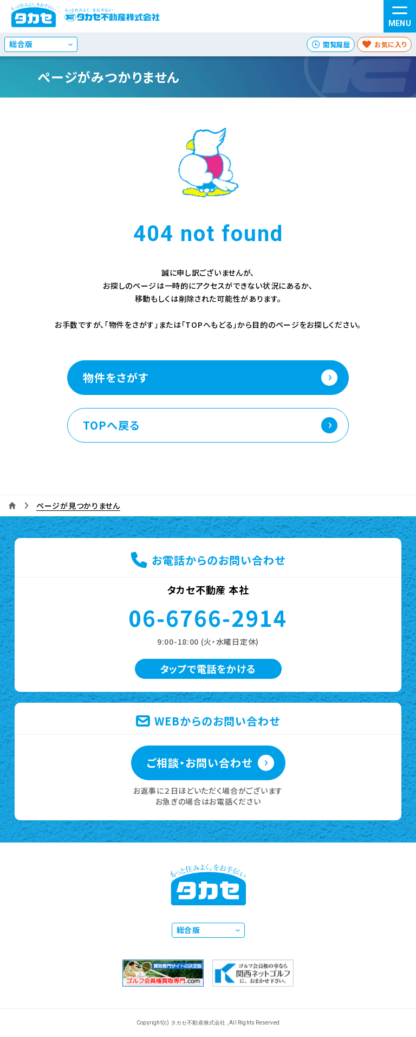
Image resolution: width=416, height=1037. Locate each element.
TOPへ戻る (111, 425)
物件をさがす (115, 377)
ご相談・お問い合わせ (199, 762)
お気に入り (390, 44)
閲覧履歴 (336, 44)
